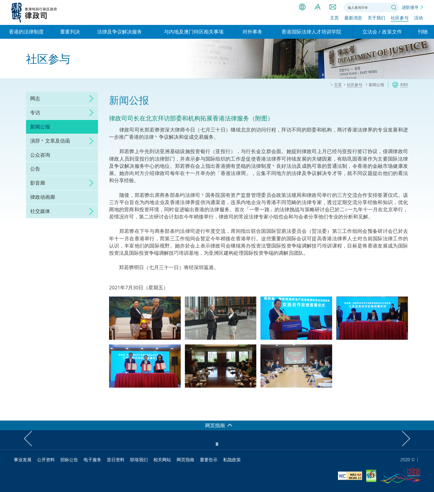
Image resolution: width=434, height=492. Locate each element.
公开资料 (46, 460)
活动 (418, 19)
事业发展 (23, 460)
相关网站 (162, 460)
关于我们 (376, 19)
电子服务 (92, 460)
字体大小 (317, 7)
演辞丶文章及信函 (50, 140)
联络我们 (333, 7)
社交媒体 (40, 211)
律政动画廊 (42, 197)
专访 (35, 112)
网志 (35, 98)
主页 (334, 19)
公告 (35, 168)
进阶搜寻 (410, 7)
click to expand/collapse (89, 98)
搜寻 (393, 7)
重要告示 (209, 460)
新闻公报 (40, 126)
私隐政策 (232, 460)
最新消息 (353, 19)
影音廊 (37, 182)
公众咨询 (40, 154)
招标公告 (69, 460)
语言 (302, 7)
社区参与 (400, 19)
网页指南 (185, 460)
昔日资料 (116, 460)
